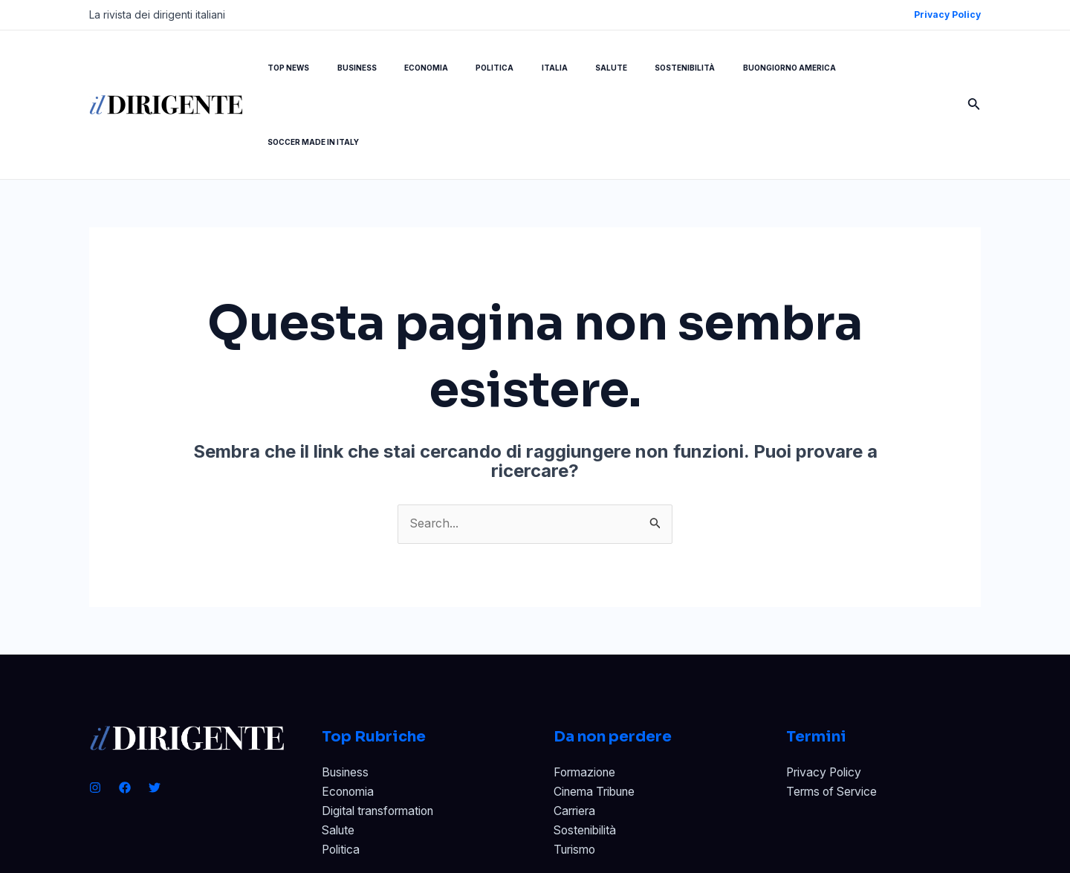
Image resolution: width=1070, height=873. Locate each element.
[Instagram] (95, 713)
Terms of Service (834, 718)
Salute (339, 757)
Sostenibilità (587, 757)
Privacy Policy (826, 698)
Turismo (577, 777)
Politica (342, 777)
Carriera (577, 737)
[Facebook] (125, 713)
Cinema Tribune (598, 718)
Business (347, 698)
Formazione (587, 698)
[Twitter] (154, 713)
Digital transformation (382, 737)
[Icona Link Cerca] (974, 68)
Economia (349, 718)
